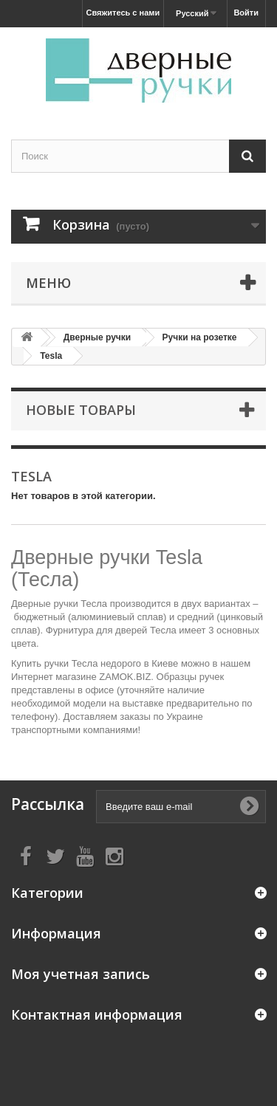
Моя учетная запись (80, 974)
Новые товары (81, 410)
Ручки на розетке (200, 337)
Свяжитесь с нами (123, 12)
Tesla (51, 356)
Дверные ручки (97, 337)
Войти (246, 12)
